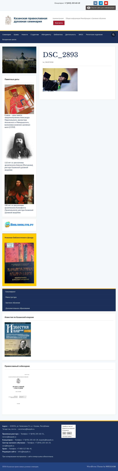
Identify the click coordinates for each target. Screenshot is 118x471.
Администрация (58, 18)
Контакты (59, 23)
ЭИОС (80, 35)
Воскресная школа (9, 39)
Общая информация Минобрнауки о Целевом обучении (86, 18)
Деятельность (70, 35)
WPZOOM (111, 467)
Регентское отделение (94, 35)
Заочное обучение (12, 303)
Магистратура (10, 297)
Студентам (35, 35)
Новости (25, 35)
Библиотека (58, 35)
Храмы (16, 35)
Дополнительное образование (17, 308)
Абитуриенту (46, 35)
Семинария (6, 35)
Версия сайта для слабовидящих (101, 8)
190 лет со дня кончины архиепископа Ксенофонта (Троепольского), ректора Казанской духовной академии (19, 209)
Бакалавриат (10, 291)
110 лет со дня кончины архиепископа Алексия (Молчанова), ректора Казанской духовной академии (19, 166)
